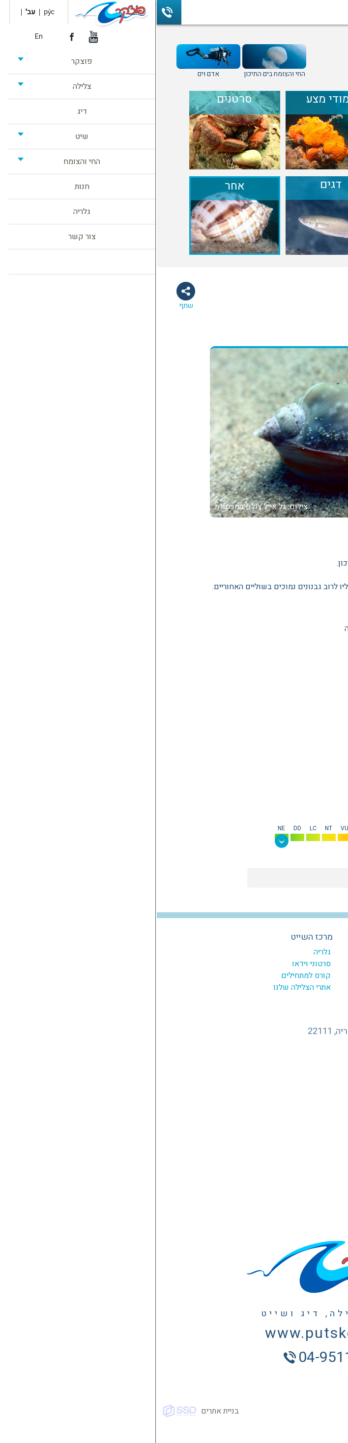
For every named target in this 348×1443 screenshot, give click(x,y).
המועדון (249, 952)
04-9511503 (12, 12)
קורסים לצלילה (238, 964)
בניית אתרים (63, 1411)
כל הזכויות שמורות (313, 1411)
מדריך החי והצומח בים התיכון (271, 52)
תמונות (261, 337)
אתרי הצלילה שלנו (145, 987)
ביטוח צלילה (242, 999)
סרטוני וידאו (154, 964)
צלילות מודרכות (237, 975)
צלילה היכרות (241, 987)
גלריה (165, 952)
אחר (288, 533)
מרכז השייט (155, 937)
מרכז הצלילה (241, 937)
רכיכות (260, 533)
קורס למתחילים (149, 975)
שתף (29, 305)
